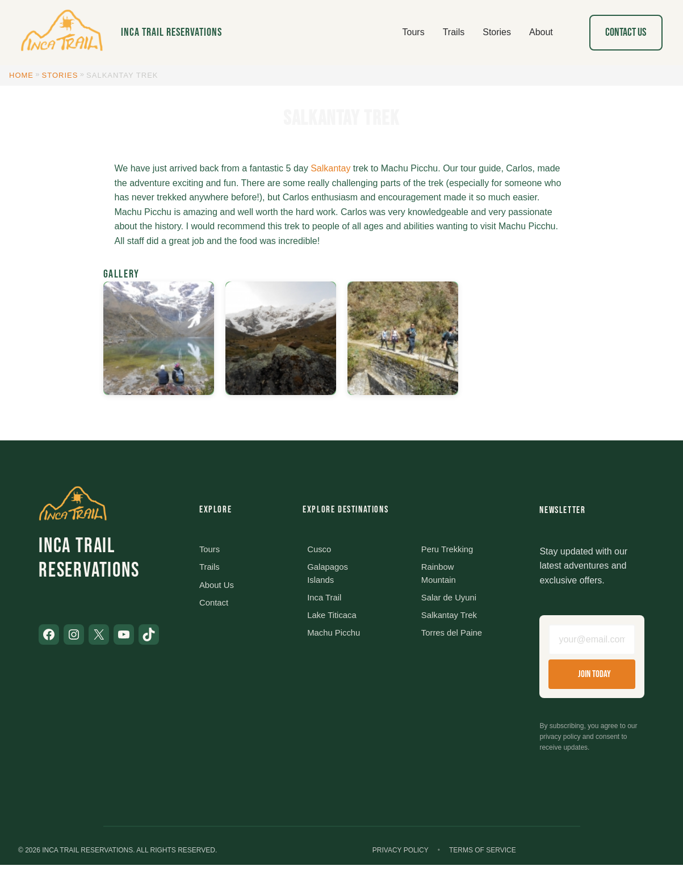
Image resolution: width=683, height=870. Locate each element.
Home (21, 75)
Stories (60, 75)
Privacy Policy (400, 855)
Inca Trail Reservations (171, 32)
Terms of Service (482, 855)
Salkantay (330, 168)
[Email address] (591, 642)
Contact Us (625, 32)
